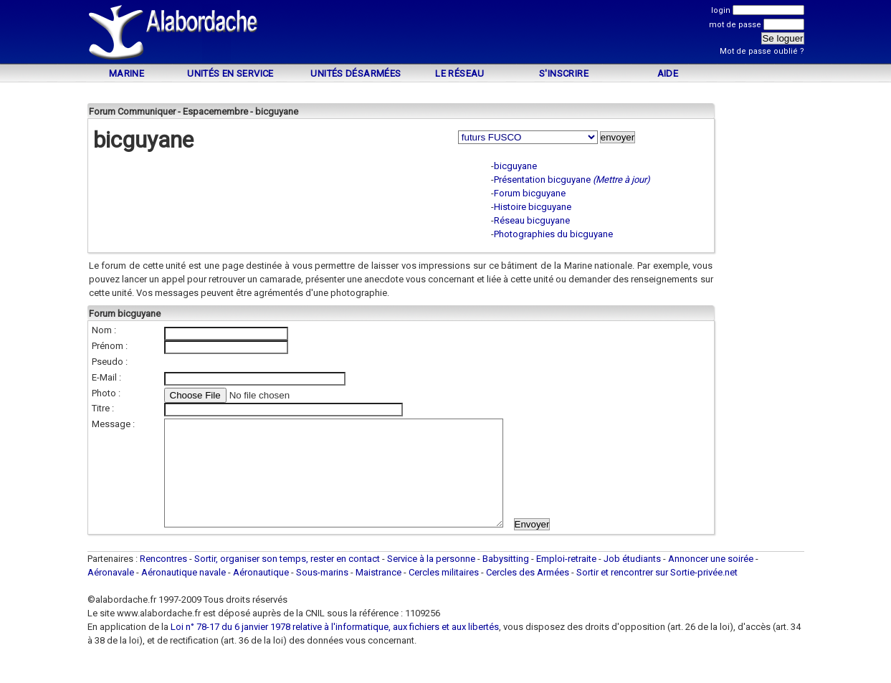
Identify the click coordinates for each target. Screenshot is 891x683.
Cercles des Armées (527, 593)
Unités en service (230, 73)
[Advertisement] (446, 34)
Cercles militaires (444, 593)
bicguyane (515, 166)
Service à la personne (431, 580)
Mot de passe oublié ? (762, 51)
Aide (668, 73)
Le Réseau (460, 73)
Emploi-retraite (566, 580)
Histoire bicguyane (532, 206)
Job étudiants (632, 580)
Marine (126, 73)
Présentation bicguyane (542, 179)
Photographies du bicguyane (553, 234)
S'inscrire (564, 73)
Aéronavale (110, 593)
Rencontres (163, 580)
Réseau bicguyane (532, 220)
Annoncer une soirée (710, 580)
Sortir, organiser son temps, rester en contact (287, 580)
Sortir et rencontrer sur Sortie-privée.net (657, 593)
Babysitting (505, 580)
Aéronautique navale (183, 593)
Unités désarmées (355, 73)
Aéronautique (262, 593)
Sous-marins (322, 593)
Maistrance (378, 593)
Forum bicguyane (530, 193)
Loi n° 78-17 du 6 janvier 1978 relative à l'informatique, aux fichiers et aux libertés (333, 648)
